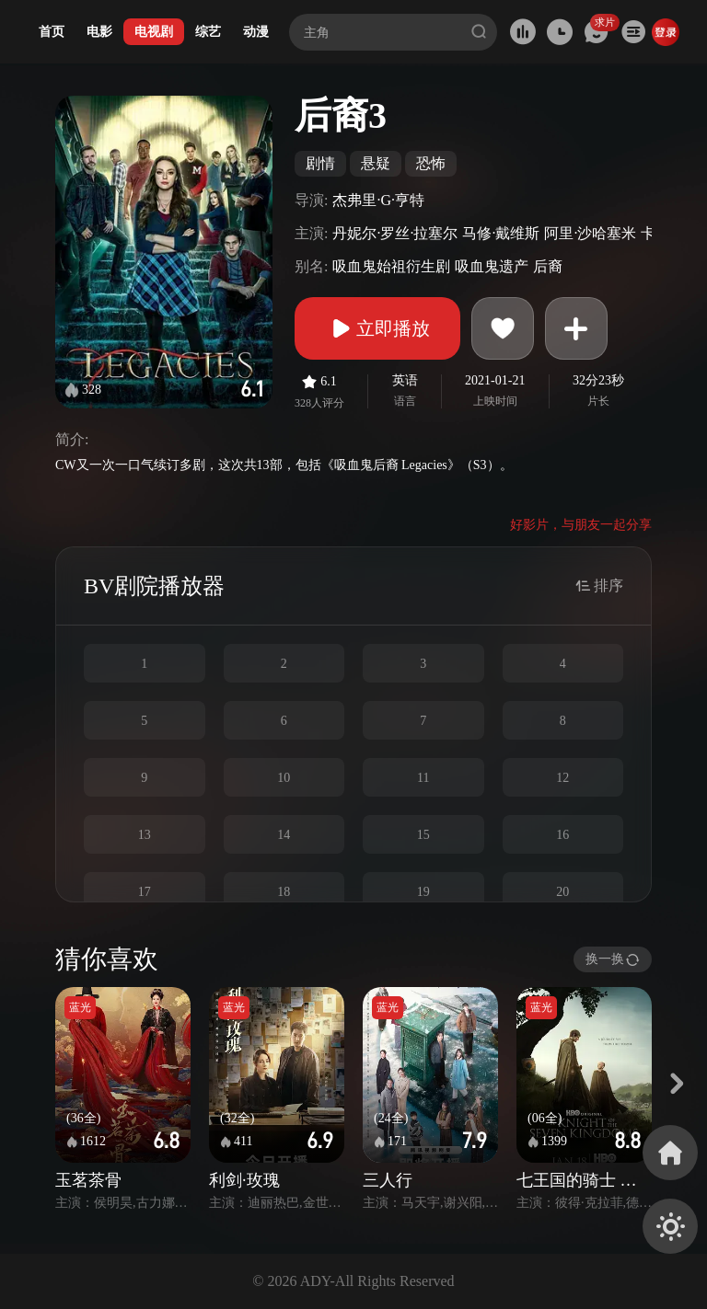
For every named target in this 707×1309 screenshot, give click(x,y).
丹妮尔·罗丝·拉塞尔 (395, 233)
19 (423, 892)
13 (144, 835)
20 (562, 892)
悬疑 (375, 163)
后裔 (547, 266)
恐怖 (431, 163)
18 (283, 892)
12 (562, 778)
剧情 (320, 163)
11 (423, 778)
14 (283, 835)
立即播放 (377, 328)
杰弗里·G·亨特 (378, 200)
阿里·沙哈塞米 (590, 233)
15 (423, 835)
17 (144, 892)
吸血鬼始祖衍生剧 (391, 266)
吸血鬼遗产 (491, 266)
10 (283, 778)
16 (562, 835)
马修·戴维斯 (500, 233)
